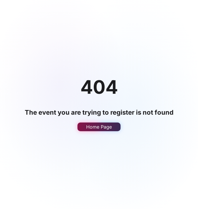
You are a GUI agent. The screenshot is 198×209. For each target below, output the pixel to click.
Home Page (99, 127)
